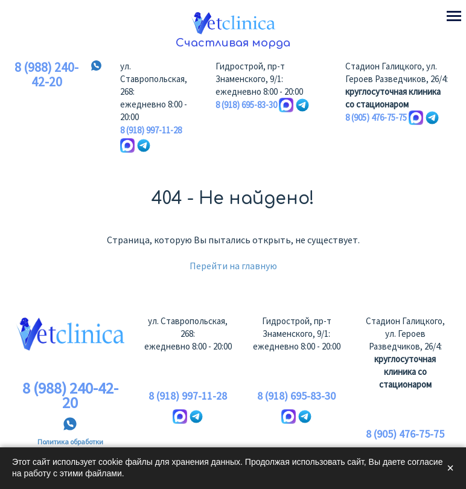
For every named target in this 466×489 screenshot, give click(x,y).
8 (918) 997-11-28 (151, 130)
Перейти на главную (233, 266)
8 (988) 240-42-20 (46, 75)
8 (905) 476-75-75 (376, 117)
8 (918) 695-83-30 (246, 104)
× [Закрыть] (450, 468)
